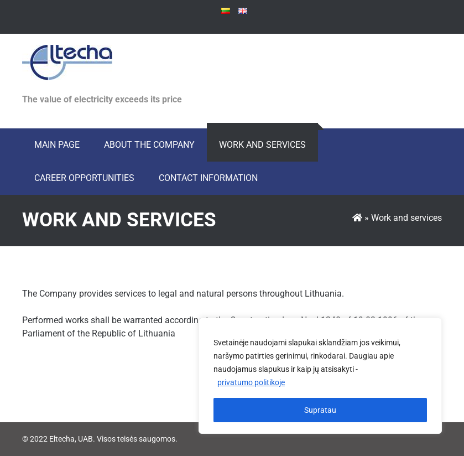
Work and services (262, 144)
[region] (320, 376)
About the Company (149, 144)
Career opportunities (84, 178)
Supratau (320, 410)
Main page (57, 144)
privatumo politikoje (251, 382)
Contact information (208, 178)
